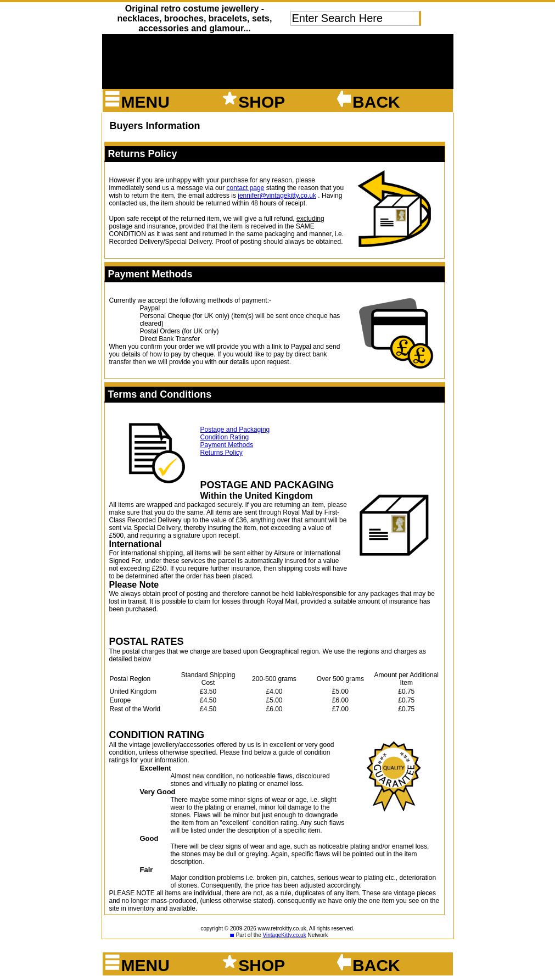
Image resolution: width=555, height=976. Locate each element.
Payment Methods (227, 445)
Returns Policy (221, 452)
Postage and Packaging (235, 429)
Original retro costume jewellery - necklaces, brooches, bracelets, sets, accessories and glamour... (194, 18)
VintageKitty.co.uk (284, 935)
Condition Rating (224, 437)
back (367, 102)
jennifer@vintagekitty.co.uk (277, 195)
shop (253, 102)
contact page (246, 188)
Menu (137, 102)
